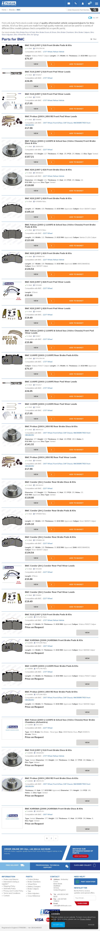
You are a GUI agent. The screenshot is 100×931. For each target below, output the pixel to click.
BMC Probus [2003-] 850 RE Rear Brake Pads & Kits (51, 691)
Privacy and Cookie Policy (13, 891)
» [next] (55, 838)
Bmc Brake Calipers (82, 32)
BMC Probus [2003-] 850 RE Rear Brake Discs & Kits (51, 426)
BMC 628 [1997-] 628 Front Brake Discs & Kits (48, 169)
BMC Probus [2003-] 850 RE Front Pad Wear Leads (51, 116)
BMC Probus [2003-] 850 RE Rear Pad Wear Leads (50, 457)
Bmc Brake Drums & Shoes (46, 32)
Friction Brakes (33, 879)
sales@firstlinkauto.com (62, 906)
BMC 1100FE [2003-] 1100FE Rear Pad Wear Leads (51, 381)
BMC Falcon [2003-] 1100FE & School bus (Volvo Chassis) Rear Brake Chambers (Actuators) (60, 720)
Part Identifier (85, 881)
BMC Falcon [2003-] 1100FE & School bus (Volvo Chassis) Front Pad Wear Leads (59, 331)
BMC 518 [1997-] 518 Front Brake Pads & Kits (48, 45)
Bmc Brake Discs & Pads (25, 32)
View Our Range (80, 856)
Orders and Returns (10, 879)
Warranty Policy (9, 888)
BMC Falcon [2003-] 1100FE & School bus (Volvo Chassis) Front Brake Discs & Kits (60, 142)
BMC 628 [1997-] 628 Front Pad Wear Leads (47, 282)
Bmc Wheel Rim (20, 35)
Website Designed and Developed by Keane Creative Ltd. (77, 928)
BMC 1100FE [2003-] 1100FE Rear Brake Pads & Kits (51, 355)
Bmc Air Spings (33, 35)
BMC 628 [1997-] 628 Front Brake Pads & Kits (48, 198)
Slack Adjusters (33, 893)
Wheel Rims (32, 884)
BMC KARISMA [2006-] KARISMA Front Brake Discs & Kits (54, 808)
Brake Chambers (34, 882)
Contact (6, 896)
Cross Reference (34, 896)
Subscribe (82, 903)
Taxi (29, 891)
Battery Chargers (34, 886)
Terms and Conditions (11, 893)
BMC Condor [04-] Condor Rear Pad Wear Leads (50, 565)
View (36, 64)
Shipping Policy (9, 886)
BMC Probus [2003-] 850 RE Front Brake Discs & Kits (51, 778)
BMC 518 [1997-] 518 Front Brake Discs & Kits (48, 750)
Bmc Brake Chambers (65, 32)
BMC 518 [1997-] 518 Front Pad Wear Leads (47, 71)
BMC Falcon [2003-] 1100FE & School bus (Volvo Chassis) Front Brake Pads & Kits (60, 225)
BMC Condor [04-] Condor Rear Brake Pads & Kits (50, 510)
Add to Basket (76, 64)
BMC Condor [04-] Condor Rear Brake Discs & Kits (50, 482)
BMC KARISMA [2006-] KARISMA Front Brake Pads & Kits (54, 640)
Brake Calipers (33, 889)
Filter (93, 39)
